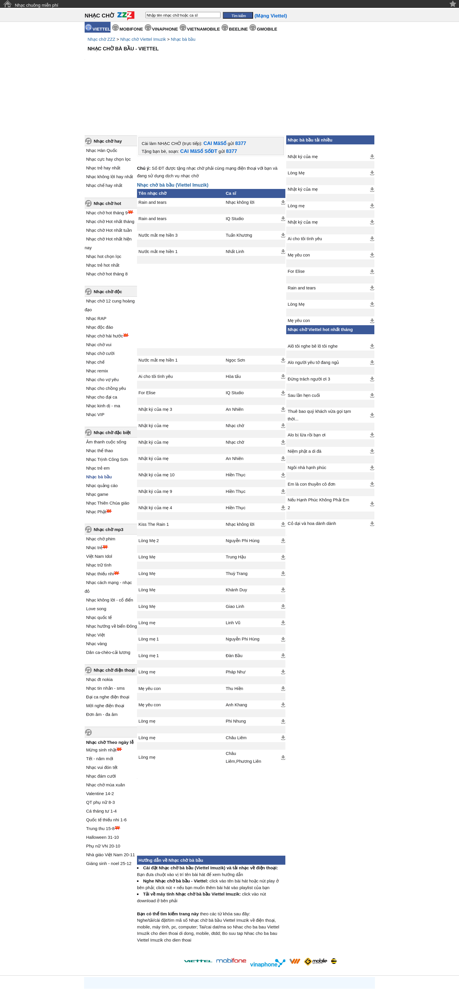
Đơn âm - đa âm (102, 664)
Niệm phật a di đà (304, 401)
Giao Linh (235, 557)
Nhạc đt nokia (99, 629)
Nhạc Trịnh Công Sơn (107, 409)
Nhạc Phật (96, 462)
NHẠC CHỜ (99, 16)
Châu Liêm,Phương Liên (243, 708)
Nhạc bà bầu (183, 39)
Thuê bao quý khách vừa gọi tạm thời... (319, 366)
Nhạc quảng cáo (102, 436)
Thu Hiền (234, 639)
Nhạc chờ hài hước (104, 286)
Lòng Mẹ (146, 507)
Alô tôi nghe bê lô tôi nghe (313, 296)
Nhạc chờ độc (108, 242)
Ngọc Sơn (235, 310)
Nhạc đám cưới (101, 726)
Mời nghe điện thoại (105, 656)
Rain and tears (152, 153)
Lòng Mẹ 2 (148, 491)
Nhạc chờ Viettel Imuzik (143, 39)
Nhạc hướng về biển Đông (111, 576)
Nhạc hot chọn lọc (103, 206)
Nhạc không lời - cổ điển (109, 550)
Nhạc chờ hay (108, 91)
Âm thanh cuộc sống (106, 392)
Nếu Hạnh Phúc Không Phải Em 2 (318, 454)
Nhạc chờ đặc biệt (112, 383)
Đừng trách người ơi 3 (309, 329)
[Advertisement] (229, 69)
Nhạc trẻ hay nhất (103, 118)
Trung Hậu (236, 507)
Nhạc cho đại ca (101, 347)
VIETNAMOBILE (203, 28)
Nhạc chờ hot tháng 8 (107, 224)
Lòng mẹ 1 (148, 589)
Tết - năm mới (99, 709)
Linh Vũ (233, 573)
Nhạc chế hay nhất (104, 135)
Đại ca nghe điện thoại (107, 647)
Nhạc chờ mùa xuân (105, 735)
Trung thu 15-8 (100, 778)
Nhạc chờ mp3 (108, 479)
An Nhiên (234, 360)
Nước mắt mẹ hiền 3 (158, 185)
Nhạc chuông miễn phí (36, 5)
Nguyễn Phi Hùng (242, 491)
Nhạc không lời (240, 153)
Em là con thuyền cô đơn (311, 434)
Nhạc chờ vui (98, 295)
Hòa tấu (233, 327)
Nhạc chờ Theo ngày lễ (110, 692)
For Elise (147, 343)
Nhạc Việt (95, 585)
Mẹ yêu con (149, 639)
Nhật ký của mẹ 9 (155, 442)
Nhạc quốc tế (99, 567)
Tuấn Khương (239, 185)
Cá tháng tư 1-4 (101, 761)
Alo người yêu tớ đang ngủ (313, 313)
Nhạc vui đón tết (102, 717)
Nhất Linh (235, 202)
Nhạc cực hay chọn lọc (108, 109)
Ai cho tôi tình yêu (155, 327)
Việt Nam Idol (99, 506)
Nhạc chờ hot (107, 153)
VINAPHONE (165, 28)
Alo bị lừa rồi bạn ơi (306, 385)
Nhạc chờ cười (100, 303)
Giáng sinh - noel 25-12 (108, 813)
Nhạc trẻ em (98, 418)
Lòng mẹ (146, 573)
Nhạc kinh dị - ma (103, 356)
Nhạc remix (97, 321)
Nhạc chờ (235, 376)
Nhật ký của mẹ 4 (155, 458)
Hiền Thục (235, 425)
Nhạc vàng (96, 594)
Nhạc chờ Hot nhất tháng (110, 171)
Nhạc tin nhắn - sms (105, 638)
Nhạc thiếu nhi (100, 524)
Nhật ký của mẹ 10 (156, 425)
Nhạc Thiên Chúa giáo (107, 453)
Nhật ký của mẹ (153, 376)
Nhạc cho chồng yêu (106, 338)
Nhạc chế (95, 312)
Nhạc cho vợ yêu (102, 330)
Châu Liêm (236, 688)
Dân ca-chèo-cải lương (108, 602)
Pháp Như (235, 622)
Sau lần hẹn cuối (304, 346)
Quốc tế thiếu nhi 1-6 (106, 770)
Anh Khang (236, 655)
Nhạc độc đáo (99, 277)
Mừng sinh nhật (101, 700)
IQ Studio (235, 169)
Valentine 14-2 (100, 744)
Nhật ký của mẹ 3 (155, 360)
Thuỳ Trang (237, 524)
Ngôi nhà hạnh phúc (307, 418)
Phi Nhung (236, 671)
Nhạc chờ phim (100, 489)
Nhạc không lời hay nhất (109, 127)
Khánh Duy (236, 540)
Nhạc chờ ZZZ (101, 39)
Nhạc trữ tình (98, 515)
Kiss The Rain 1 (153, 475)
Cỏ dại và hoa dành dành (312, 474)
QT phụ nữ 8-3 (100, 752)
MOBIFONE (131, 28)
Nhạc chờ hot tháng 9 (107, 163)
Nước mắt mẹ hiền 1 (158, 202)
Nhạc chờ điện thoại (114, 620)
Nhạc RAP (96, 268)
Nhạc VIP (95, 364)
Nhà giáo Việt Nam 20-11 (110, 805)
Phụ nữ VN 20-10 (103, 796)
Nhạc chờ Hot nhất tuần (109, 180)
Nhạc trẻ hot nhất (102, 215)
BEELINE (238, 28)
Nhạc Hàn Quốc (101, 100)
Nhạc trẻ (94, 498)
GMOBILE (267, 28)
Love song (96, 559)
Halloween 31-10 (102, 787)
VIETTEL (101, 28)
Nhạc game (97, 444)
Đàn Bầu (234, 606)
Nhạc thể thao (99, 401)
